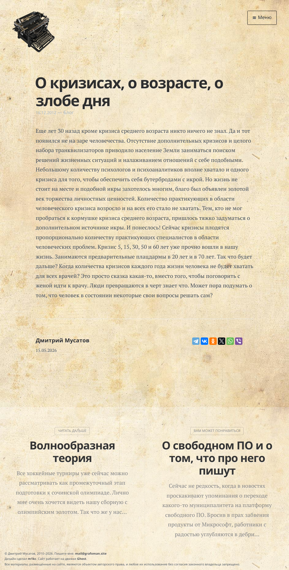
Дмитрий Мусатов (62, 340)
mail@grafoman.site (91, 553)
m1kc (32, 559)
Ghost (81, 559)
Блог (68, 113)
